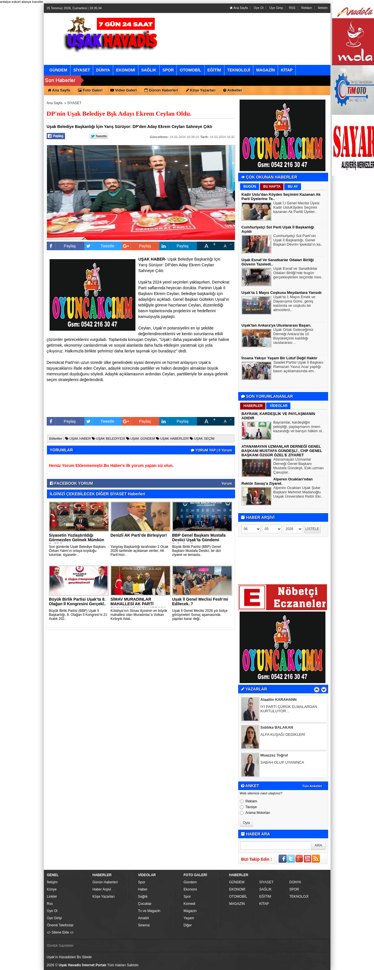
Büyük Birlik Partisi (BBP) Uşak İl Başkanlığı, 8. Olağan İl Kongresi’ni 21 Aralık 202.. (78, 615)
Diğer (188, 925)
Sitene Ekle (60, 932)
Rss (50, 904)
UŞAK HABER (78, 438)
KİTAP (264, 904)
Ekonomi (190, 889)
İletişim (52, 882)
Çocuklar (145, 904)
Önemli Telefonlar (60, 925)
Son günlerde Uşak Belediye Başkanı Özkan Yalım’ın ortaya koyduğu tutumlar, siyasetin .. (77, 551)
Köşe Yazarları (104, 897)
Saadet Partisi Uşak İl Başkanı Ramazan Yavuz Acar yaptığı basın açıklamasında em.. (298, 367)
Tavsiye (248, 807)
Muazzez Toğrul (274, 756)
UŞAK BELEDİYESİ (108, 438)
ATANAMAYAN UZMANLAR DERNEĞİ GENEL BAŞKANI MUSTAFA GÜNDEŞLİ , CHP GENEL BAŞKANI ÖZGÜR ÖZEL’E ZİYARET (282, 450)
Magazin (190, 911)
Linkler (52, 897)
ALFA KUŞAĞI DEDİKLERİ (283, 735)
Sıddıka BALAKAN (277, 728)
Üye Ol (259, 7)
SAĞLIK (265, 889)
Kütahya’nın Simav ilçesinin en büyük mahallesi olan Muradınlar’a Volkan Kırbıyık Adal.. (139, 615)
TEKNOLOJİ (299, 897)
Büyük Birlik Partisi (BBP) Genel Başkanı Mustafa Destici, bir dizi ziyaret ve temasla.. (196, 551)
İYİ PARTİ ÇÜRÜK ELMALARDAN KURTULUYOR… (289, 709)
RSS (292, 7)
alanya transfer (32, 1)
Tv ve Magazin (149, 911)
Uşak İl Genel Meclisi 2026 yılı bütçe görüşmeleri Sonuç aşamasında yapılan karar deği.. (200, 615)
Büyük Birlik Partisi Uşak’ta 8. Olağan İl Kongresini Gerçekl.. (77, 601)
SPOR (294, 889)
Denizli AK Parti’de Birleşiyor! (139, 535)
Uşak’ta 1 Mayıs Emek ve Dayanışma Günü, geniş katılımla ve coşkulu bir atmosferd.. (294, 304)
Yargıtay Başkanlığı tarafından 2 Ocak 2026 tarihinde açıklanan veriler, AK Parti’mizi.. (140, 551)
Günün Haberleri (105, 882)
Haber (143, 889)
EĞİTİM (265, 897)
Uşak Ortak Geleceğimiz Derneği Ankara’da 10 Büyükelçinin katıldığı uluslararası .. (293, 336)
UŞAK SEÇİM (202, 438)
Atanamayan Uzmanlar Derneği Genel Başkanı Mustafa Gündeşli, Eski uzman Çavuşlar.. (298, 466)
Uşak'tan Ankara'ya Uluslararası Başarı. (276, 325)
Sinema (144, 925)
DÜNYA (295, 882)
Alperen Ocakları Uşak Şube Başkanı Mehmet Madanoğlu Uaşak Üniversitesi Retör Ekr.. (298, 493)
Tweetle (99, 246)
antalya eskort (10, 1)
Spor (141, 882)
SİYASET (74, 103)
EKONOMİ (237, 889)
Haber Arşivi (102, 889)
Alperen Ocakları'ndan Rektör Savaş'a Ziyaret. (277, 481)
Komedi (189, 904)
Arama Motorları (255, 813)
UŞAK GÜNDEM (140, 438)
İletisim (323, 7)
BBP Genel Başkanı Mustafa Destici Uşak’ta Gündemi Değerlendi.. (199, 540)
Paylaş (61, 246)
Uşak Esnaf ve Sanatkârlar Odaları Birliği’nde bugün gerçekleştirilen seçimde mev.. (298, 273)
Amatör (143, 918)
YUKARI (344, 962)
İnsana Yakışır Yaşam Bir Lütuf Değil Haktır (280, 358)
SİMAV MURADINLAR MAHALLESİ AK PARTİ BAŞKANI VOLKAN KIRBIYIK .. (138, 606)
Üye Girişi (276, 7)
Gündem (190, 882)
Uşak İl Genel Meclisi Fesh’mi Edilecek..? (200, 601)
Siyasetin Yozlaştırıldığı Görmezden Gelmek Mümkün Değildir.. (76, 540)
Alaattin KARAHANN (279, 700)
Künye (52, 889)
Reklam (306, 7)
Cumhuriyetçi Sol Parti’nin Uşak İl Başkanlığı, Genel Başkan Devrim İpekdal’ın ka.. (298, 241)
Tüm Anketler (312, 786)
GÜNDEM (236, 882)
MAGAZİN (237, 904)
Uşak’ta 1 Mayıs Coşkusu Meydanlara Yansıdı (282, 292)
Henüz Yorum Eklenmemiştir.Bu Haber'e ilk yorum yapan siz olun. (111, 465)
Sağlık (143, 897)
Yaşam (189, 918)
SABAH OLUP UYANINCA (282, 763)
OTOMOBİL (238, 897)
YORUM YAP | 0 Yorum (211, 450)
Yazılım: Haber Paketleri (295, 965)
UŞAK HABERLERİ (172, 438)
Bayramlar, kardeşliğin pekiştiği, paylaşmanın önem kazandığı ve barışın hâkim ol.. (298, 427)
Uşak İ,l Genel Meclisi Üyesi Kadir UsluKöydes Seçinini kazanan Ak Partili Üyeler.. (296, 208)
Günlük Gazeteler (60, 946)
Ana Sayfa (239, 7)
